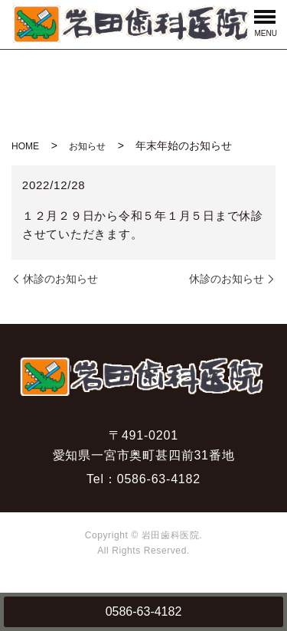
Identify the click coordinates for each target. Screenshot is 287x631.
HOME (25, 146)
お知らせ (87, 146)
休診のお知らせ (60, 279)
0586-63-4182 (144, 611)
